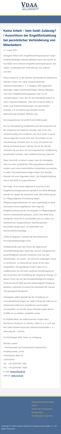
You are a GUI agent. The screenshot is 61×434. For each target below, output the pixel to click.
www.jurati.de (17, 375)
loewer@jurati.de (17, 371)
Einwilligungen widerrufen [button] (42, 416)
